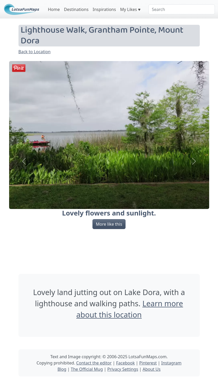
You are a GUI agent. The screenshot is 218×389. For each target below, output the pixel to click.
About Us (151, 369)
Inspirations (104, 9)
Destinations (76, 9)
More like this (109, 224)
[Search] (181, 9)
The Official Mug (87, 369)
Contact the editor (94, 363)
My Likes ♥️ (130, 9)
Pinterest (148, 363)
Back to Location (34, 52)
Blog (62, 369)
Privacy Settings (122, 369)
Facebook (125, 363)
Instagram (171, 363)
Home (54, 9)
